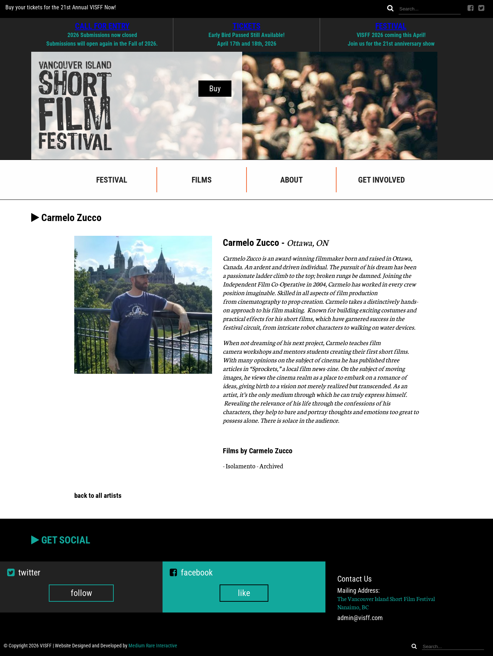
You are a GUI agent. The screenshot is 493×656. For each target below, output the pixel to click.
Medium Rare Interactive (152, 645)
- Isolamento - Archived (253, 465)
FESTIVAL (391, 26)
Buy (215, 88)
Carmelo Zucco (242, 257)
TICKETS (246, 26)
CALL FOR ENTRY (102, 26)
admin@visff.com (360, 617)
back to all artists (98, 495)
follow (81, 593)
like (244, 593)
